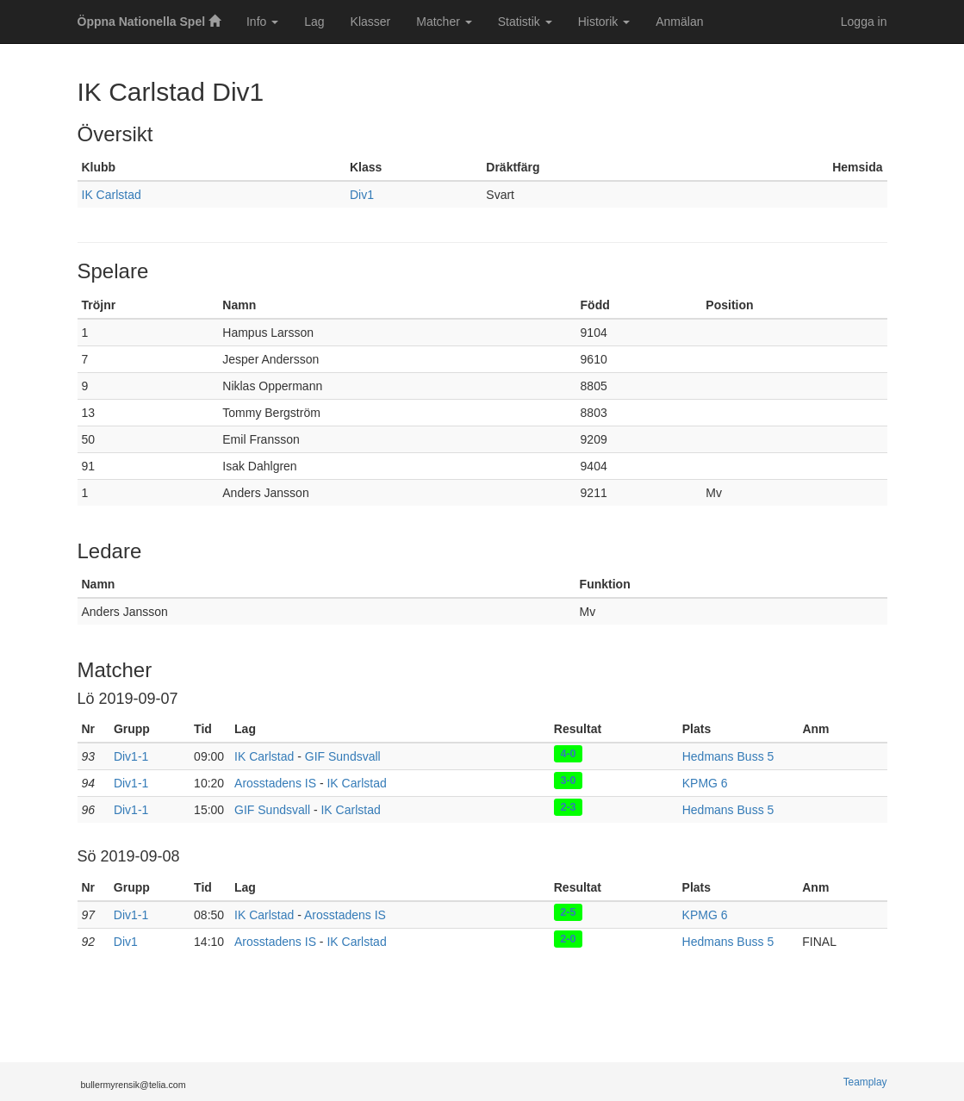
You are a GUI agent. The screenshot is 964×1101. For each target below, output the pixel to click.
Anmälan (679, 21)
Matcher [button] (443, 21)
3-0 (567, 780)
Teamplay (865, 1082)
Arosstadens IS (275, 783)
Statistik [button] (525, 21)
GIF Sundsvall (343, 756)
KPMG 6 (705, 783)
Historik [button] (604, 21)
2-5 (567, 911)
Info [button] (262, 21)
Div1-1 (131, 756)
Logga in (864, 21)
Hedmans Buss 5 (728, 756)
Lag (314, 21)
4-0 (567, 753)
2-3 (567, 806)
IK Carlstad (111, 195)
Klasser (371, 21)
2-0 (567, 938)
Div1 (362, 195)
